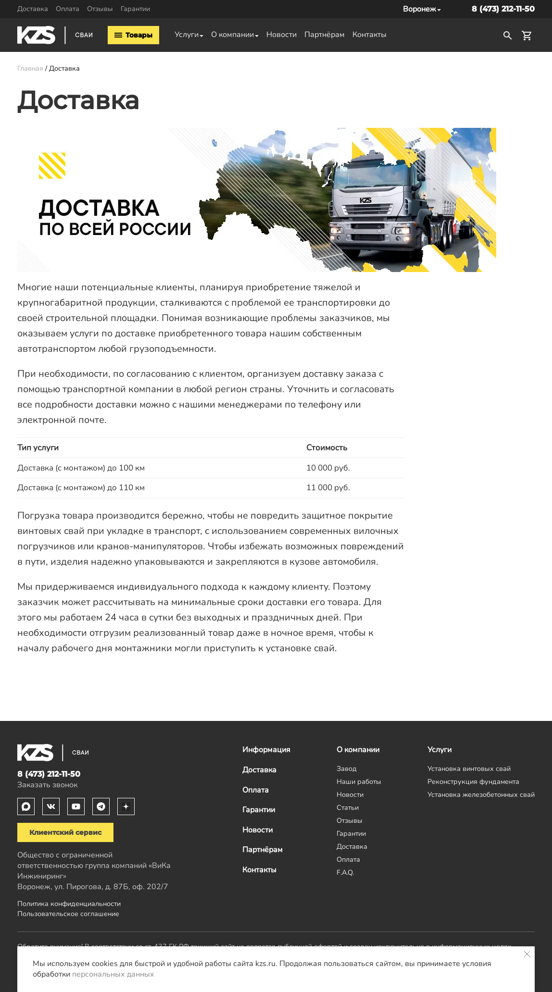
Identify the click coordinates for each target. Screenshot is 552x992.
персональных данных (113, 974)
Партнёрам (324, 34)
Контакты (369, 34)
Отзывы (100, 8)
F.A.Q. (345, 872)
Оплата (67, 8)
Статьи (348, 807)
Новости (281, 34)
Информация (266, 749)
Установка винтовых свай (469, 768)
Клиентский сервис (65, 832)
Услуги (187, 34)
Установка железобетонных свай (481, 794)
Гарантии (135, 8)
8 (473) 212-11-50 (503, 8)
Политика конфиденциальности (69, 903)
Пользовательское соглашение (68, 913)
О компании (232, 34)
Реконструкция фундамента (473, 781)
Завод (347, 768)
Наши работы (359, 781)
